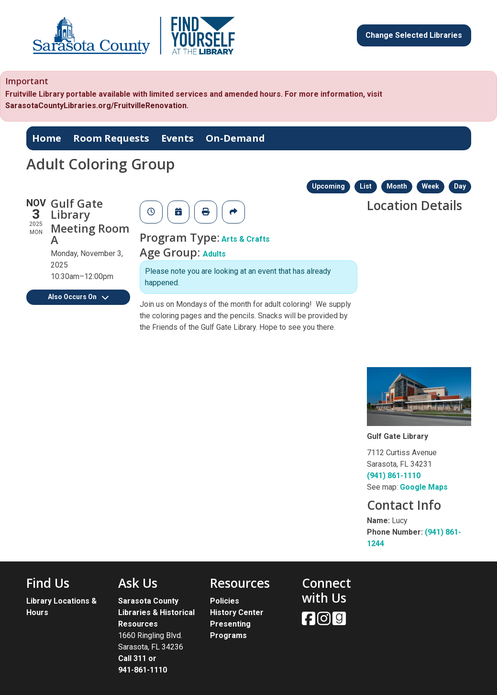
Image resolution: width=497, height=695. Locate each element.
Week (430, 186)
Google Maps (424, 487)
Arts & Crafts (245, 239)
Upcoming (328, 186)
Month (397, 186)
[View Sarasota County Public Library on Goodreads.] (339, 621)
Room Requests (111, 138)
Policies (224, 600)
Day (460, 186)
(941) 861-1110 (393, 475)
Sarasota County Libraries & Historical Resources (156, 612)
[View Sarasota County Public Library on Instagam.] (324, 621)
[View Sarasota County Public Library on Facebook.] (309, 621)
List (366, 186)
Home (46, 138)
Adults (214, 253)
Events (177, 138)
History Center (237, 612)
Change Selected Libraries (413, 35)
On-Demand (235, 138)
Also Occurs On (78, 297)
